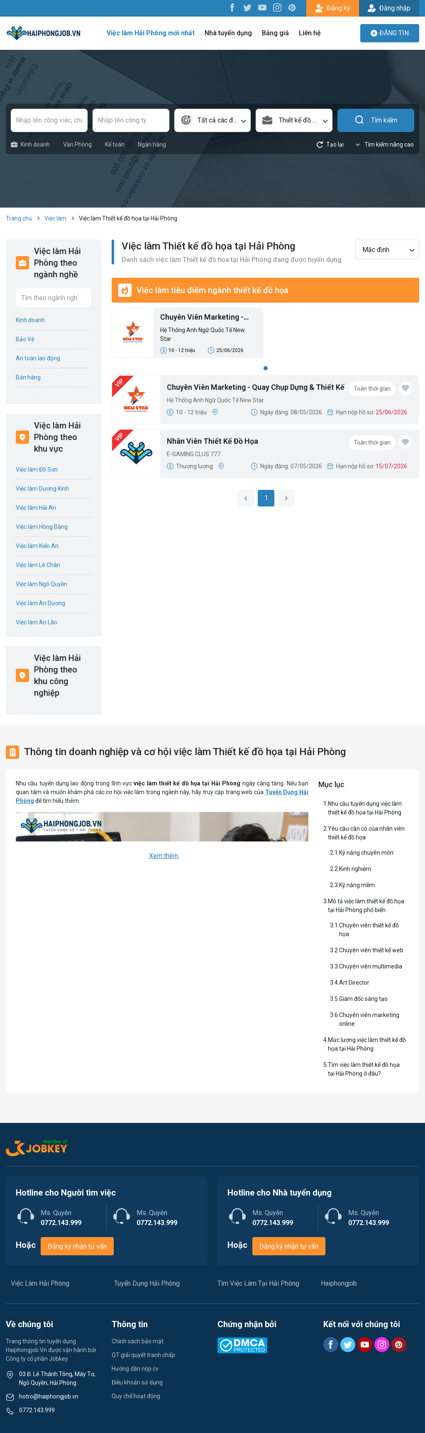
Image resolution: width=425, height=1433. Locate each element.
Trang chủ (19, 218)
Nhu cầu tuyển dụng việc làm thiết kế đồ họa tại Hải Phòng (365, 808)
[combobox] (212, 120)
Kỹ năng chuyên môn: (367, 852)
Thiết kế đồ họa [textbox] (301, 120)
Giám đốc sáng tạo (363, 998)
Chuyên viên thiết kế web (371, 950)
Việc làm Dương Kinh (42, 488)
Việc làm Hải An (36, 507)
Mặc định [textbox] (375, 250)
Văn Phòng (77, 144)
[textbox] (212, 120)
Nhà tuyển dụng (228, 33)
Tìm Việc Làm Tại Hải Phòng (258, 1283)
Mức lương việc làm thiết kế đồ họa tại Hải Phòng (367, 1044)
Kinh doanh (30, 144)
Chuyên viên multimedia (370, 966)
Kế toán (115, 144)
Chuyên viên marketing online (369, 1019)
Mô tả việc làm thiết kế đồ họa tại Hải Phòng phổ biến (366, 905)
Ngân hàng (152, 144)
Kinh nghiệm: (355, 869)
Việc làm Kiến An (37, 546)
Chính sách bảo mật (138, 1341)
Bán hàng (28, 377)
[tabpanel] (265, 335)
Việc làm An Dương (40, 603)
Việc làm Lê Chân (38, 565)
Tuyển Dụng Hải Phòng (147, 1283)
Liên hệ (310, 33)
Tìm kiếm (375, 120)
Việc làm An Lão (36, 622)
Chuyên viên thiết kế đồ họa (369, 929)
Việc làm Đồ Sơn (37, 469)
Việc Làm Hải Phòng (40, 1283)
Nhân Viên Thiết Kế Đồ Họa (212, 441)
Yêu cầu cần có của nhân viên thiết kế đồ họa (366, 833)
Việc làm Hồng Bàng (42, 526)
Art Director (354, 982)
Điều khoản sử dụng (137, 1382)
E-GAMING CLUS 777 (193, 454)
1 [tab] (266, 368)
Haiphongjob (339, 1283)
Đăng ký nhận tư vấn (77, 1246)
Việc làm (55, 218)
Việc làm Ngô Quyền (41, 584)
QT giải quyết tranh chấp (143, 1355)
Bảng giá (275, 33)
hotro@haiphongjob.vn (48, 1396)
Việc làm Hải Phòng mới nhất (151, 33)
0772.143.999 (37, 1410)
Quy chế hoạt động (136, 1396)
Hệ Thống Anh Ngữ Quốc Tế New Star (202, 334)
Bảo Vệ (25, 339)
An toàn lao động (38, 358)
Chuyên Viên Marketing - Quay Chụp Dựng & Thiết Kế (206, 318)
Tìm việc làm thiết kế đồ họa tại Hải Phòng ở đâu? (364, 1069)
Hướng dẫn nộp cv (135, 1368)
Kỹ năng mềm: (357, 885)
